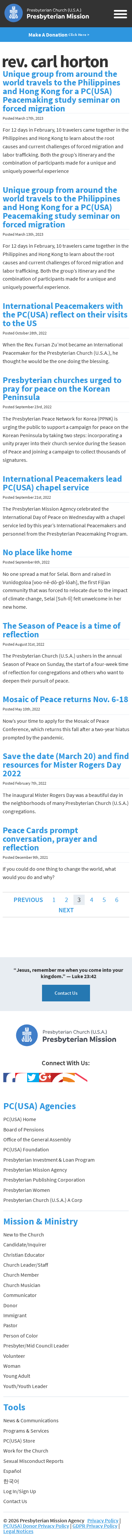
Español (12, 1471)
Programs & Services (26, 1430)
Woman (12, 1365)
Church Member (21, 1274)
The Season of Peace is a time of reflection (61, 630)
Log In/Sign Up (19, 1491)
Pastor (10, 1325)
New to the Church (23, 1234)
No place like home (37, 552)
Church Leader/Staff (25, 1264)
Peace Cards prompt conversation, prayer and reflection (50, 839)
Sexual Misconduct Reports (33, 1461)
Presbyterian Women (26, 1190)
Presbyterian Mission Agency (35, 1169)
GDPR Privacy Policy (94, 1525)
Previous (28, 899)
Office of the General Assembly (37, 1139)
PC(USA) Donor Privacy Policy (36, 1525)
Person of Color (20, 1335)
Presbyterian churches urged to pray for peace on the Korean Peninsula (62, 389)
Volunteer (14, 1355)
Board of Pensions (23, 1129)
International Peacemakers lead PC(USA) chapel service (62, 483)
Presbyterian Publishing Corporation (44, 1179)
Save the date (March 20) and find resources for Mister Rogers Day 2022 (66, 765)
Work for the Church (25, 1450)
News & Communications (31, 1420)
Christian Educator (24, 1254)
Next (66, 910)
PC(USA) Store (19, 1440)
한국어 (11, 1481)
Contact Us (66, 993)
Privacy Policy (102, 1520)
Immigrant (14, 1315)
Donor (10, 1305)
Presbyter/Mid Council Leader (36, 1345)
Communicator (20, 1295)
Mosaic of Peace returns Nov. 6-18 (65, 699)
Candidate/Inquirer (24, 1244)
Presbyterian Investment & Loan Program (49, 1159)
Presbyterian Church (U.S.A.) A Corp (42, 1200)
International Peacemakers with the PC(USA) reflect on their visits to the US (65, 314)
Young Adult (16, 1375)
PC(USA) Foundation (26, 1149)
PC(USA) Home (19, 1119)
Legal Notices (18, 1531)
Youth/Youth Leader (25, 1386)
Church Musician (21, 1285)
